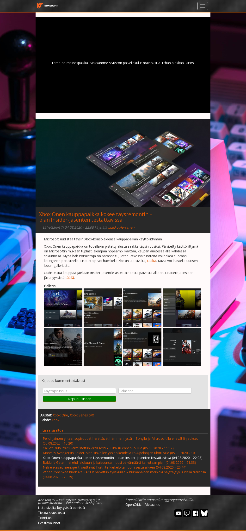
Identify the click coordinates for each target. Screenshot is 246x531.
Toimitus (45, 517)
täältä (151, 260)
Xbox (55, 420)
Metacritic (152, 504)
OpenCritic (133, 504)
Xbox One (60, 415)
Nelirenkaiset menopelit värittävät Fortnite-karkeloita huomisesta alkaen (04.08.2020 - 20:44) (114, 467)
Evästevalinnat (49, 523)
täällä (70, 277)
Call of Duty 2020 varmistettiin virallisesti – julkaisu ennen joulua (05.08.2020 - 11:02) (108, 448)
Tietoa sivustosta (51, 512)
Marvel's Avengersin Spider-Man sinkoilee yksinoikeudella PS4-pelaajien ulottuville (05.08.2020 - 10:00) (122, 453)
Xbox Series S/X (82, 415)
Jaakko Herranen (121, 227)
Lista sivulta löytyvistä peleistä (61, 507)
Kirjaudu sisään (79, 399)
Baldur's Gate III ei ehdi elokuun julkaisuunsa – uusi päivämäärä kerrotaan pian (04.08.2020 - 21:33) (119, 462)
